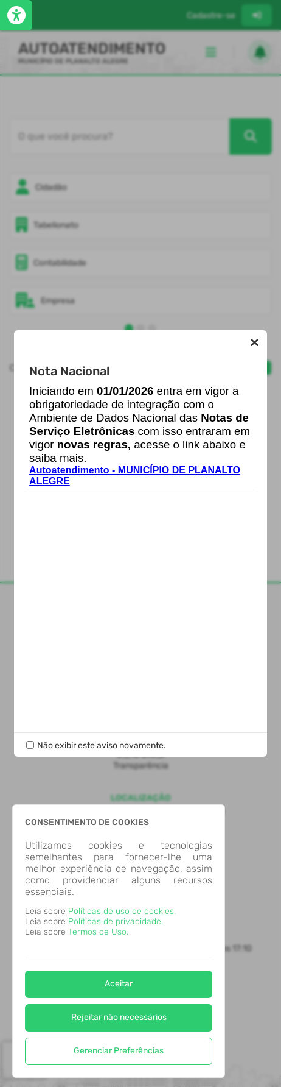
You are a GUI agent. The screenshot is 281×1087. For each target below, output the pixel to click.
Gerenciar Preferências (119, 1051)
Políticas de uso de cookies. (122, 911)
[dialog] (118, 941)
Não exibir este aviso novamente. (101, 745)
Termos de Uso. (98, 932)
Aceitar (119, 984)
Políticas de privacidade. (115, 921)
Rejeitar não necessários (119, 1017)
